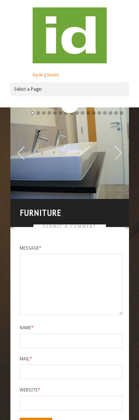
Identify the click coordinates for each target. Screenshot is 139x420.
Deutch (53, 75)
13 (105, 113)
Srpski (38, 75)
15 (116, 113)
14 (110, 113)
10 (88, 113)
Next (118, 152)
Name (27, 325)
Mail (26, 356)
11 (94, 113)
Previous (20, 152)
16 (121, 113)
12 (99, 113)
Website (30, 387)
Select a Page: (28, 89)
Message (31, 246)
